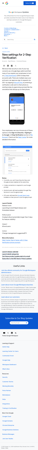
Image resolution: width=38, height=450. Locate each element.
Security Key (18, 82)
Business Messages (8, 434)
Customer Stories (7, 382)
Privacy (3, 448)
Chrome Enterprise (8, 425)
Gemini (7, 31)
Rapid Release (12, 61)
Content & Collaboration (12, 30)
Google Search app (23, 195)
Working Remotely (8, 386)
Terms (6, 448)
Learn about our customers (10, 297)
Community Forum (8, 356)
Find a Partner (6, 390)
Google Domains (7, 421)
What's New (6, 369)
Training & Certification (9, 408)
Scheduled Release (21, 61)
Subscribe (29, 3)
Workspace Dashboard (9, 364)
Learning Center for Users (10, 351)
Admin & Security (10, 33)
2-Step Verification (10, 76)
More (6, 36)
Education (7, 34)
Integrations (6, 404)
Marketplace (6, 395)
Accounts (4, 61)
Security (4, 377)
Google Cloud (6, 416)
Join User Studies (7, 438)
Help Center (22, 137)
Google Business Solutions (10, 430)
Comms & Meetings (10, 28)
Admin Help (5, 347)
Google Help (6, 360)
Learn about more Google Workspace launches (17, 285)
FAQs (4, 399)
